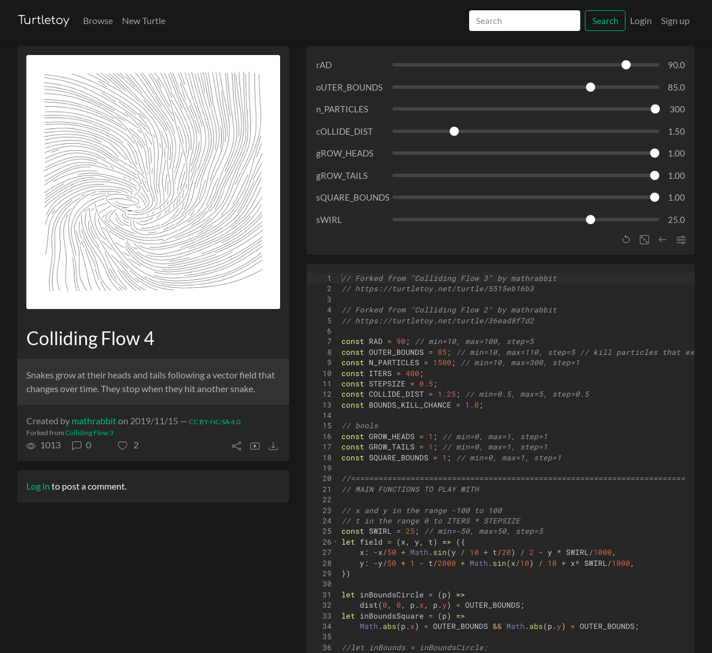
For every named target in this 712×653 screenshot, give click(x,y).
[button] (128, 445)
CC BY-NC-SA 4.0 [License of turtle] (215, 421)
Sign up (675, 20)
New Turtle (144, 20)
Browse (98, 20)
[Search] (524, 21)
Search (605, 20)
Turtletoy (43, 20)
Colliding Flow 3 (89, 432)
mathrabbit (94, 420)
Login (641, 20)
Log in (38, 485)
